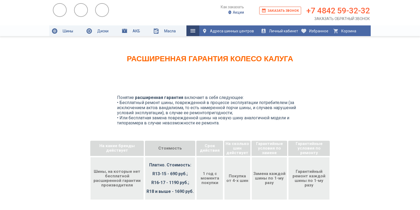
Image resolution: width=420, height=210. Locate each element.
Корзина (344, 31)
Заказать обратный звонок (342, 19)
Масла (164, 31)
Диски (97, 31)
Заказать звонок (280, 10)
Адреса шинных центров (228, 31)
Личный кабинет (279, 31)
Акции (236, 12)
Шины (62, 31)
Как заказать (232, 7)
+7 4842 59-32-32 (338, 10)
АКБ (131, 30)
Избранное (314, 31)
